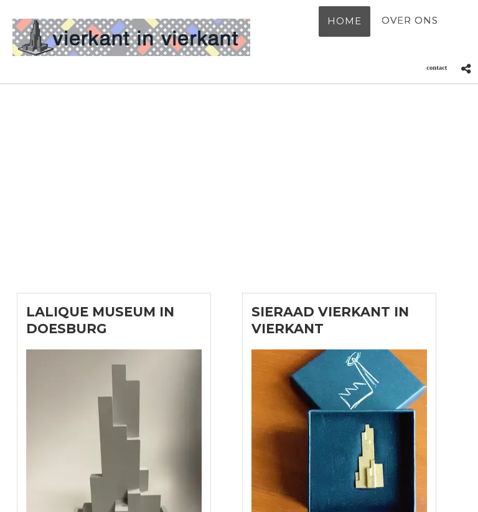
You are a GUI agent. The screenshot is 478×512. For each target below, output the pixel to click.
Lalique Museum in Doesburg (100, 320)
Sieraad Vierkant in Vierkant (330, 320)
